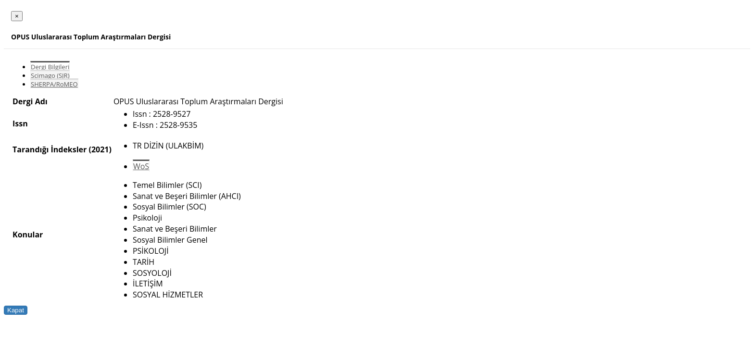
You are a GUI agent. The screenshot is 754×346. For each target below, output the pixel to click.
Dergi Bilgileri (50, 66)
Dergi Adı (30, 101)
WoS (141, 166)
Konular (28, 234)
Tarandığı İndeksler (50, 149)
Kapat (15, 310)
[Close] (17, 16)
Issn (20, 123)
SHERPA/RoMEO (54, 84)
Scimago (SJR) (50, 75)
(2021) (99, 149)
